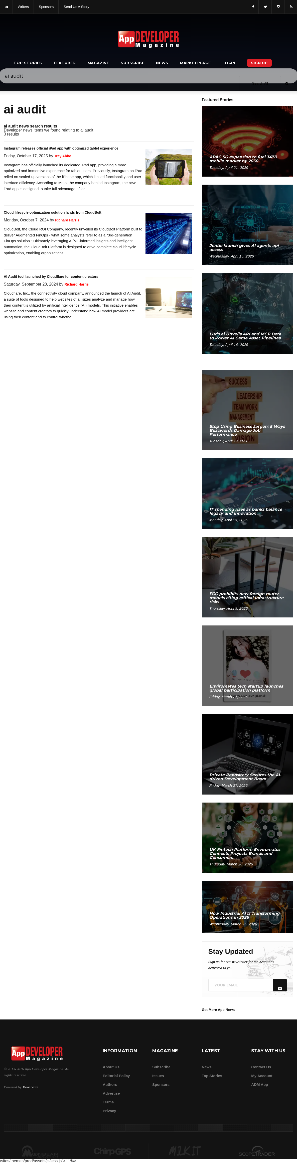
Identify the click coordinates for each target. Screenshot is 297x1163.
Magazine (98, 63)
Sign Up (259, 63)
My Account (261, 1076)
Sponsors (161, 1084)
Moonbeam (30, 1087)
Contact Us (261, 1067)
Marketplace (195, 63)
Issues (158, 1076)
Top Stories (28, 63)
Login (228, 63)
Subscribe (132, 63)
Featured (65, 63)
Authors (110, 1084)
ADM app (259, 1084)
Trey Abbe (62, 156)
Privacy (109, 1111)
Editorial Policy (116, 1076)
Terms (108, 1102)
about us (111, 1067)
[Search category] (260, 14)
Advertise (111, 1093)
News (162, 63)
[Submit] (286, 15)
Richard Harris (67, 220)
